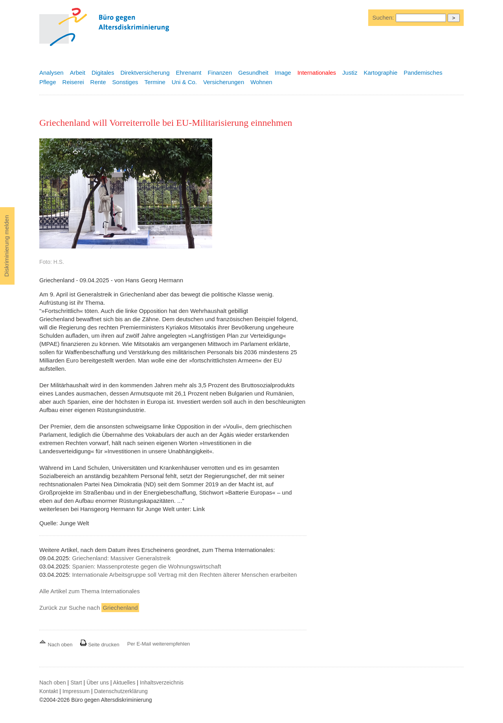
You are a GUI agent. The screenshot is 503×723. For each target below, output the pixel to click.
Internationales (316, 72)
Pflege (47, 82)
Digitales (103, 72)
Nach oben (56, 645)
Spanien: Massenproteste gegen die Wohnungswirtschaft (146, 566)
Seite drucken (99, 645)
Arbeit (77, 72)
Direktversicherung (144, 72)
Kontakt (48, 691)
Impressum (76, 691)
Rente (98, 82)
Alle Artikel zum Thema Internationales (89, 591)
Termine (154, 82)
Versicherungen (223, 82)
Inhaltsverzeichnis (162, 682)
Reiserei (73, 82)
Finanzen (220, 72)
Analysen (51, 72)
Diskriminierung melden (6, 246)
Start (76, 682)
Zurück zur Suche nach (89, 607)
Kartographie (380, 72)
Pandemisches (423, 72)
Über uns (97, 682)
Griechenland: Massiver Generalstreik (121, 558)
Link (199, 509)
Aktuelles (124, 682)
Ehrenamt (188, 72)
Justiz (349, 72)
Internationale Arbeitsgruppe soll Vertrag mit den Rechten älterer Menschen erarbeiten (184, 574)
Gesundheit (253, 72)
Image (283, 72)
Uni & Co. (184, 82)
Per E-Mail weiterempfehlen (158, 644)
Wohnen (261, 82)
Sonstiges (125, 82)
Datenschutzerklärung (121, 691)
